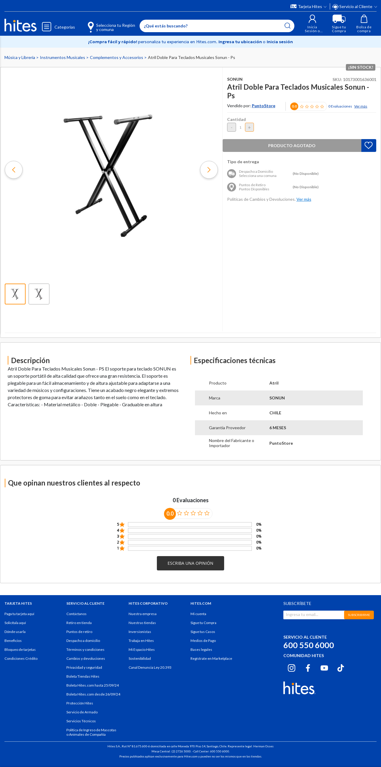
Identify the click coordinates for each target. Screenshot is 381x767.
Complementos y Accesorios (117, 57)
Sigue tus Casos (202, 631)
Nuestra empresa (143, 614)
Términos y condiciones (85, 649)
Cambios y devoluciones (85, 658)
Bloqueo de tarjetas (20, 649)
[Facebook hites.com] (308, 667)
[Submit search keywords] (288, 26)
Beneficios (13, 640)
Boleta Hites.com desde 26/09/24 (93, 694)
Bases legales (201, 649)
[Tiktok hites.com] (340, 667)
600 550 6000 (308, 645)
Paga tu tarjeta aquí (19, 614)
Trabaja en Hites (141, 640)
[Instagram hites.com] (291, 667)
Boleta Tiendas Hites (82, 676)
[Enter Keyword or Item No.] (217, 26)
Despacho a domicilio (83, 640)
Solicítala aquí (15, 622)
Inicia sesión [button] (280, 41)
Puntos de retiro (79, 631)
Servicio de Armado (82, 712)
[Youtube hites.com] (324, 667)
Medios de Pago (203, 640)
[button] (312, 24)
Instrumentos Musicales (63, 57)
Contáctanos (76, 614)
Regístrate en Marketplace (211, 658)
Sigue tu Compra (203, 622)
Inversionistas (140, 631)
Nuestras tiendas (142, 622)
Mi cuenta (198, 614)
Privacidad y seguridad (84, 667)
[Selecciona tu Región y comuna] (103, 24)
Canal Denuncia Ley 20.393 (150, 667)
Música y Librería (20, 57)
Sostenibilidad (140, 658)
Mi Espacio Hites (142, 649)
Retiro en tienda (79, 622)
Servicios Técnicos (81, 721)
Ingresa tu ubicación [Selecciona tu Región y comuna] (240, 41)
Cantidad (236, 119)
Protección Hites (79, 703)
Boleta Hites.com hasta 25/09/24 (92, 685)
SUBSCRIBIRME (359, 615)
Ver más (360, 106)
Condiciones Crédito (21, 658)
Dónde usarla (15, 631)
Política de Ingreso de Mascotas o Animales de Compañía (91, 732)
